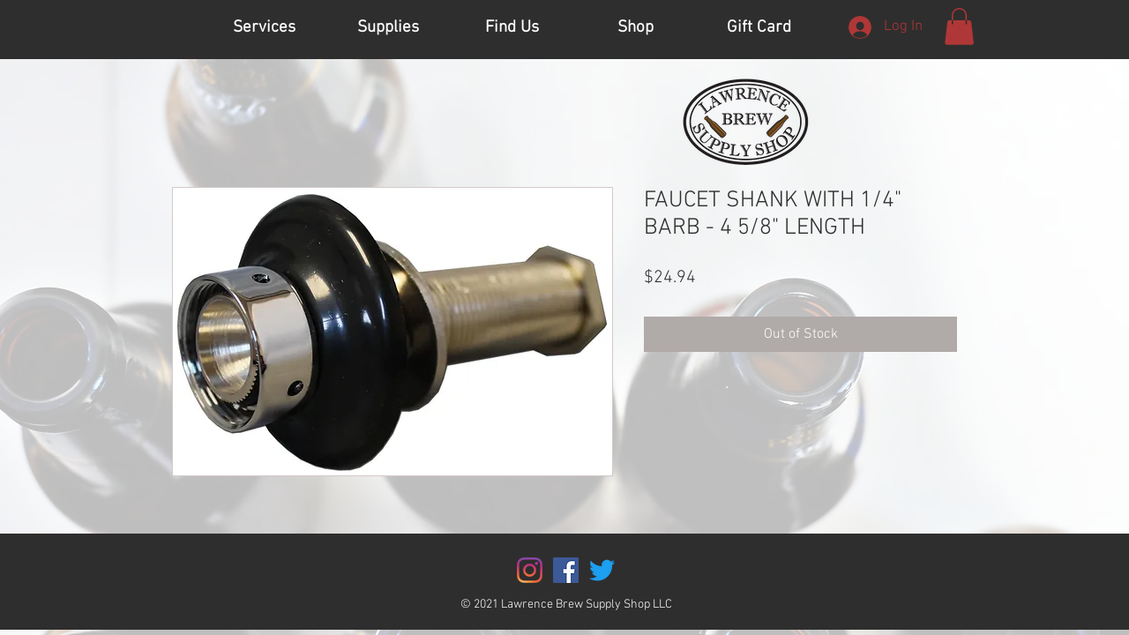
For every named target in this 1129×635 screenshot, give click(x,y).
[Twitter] (602, 570)
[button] (959, 26)
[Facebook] (566, 570)
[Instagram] (529, 570)
